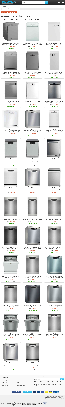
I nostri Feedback (4, 382)
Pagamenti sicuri (4, 379)
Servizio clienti (4, 380)
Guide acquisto (4, 388)
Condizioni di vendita (5, 377)
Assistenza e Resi (4, 387)
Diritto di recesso (20, 379)
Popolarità (11, 19)
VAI (62, 379)
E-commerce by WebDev (34, 399)
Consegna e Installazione (5, 383)
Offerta (37, 19)
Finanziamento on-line (21, 385)
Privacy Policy (36, 385)
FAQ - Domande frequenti (22, 388)
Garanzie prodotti (4, 385)
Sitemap (27, 399)
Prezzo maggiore (29, 19)
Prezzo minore (19, 19)
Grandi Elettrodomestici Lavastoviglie (10, 8)
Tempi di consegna (20, 380)
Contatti (18, 377)
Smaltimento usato (20, 383)
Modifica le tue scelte (8, 12)
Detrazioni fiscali (20, 382)
